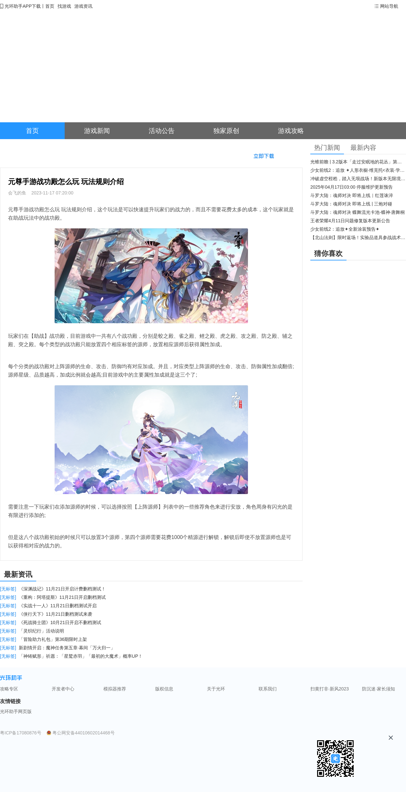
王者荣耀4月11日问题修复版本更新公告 (350, 220)
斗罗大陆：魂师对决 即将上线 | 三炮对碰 (351, 204)
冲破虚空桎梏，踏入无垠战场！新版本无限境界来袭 (358, 178)
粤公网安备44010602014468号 (83, 733)
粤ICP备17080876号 (20, 733)
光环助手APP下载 (23, 6)
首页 (49, 6)
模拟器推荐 (114, 689)
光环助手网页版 (16, 711)
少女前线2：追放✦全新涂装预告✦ (344, 229)
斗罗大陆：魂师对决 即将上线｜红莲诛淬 (351, 195)
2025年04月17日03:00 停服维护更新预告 (351, 187)
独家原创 (226, 130)
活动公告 (162, 130)
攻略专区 (9, 689)
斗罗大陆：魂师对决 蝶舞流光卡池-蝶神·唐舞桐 (357, 212)
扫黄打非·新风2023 (329, 689)
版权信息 (164, 689)
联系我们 (268, 689)
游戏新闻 (97, 130)
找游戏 (64, 6)
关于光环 (216, 689)
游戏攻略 (291, 130)
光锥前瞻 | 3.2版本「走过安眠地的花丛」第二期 (358, 162)
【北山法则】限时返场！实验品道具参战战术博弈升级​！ (358, 237)
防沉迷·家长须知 (378, 689)
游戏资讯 (83, 6)
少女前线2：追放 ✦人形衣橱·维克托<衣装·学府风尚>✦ (358, 170)
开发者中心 (63, 689)
